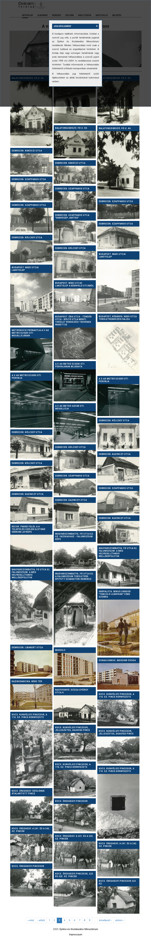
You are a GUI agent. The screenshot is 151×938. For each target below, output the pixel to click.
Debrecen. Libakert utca (27, 647)
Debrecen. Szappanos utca (29, 179)
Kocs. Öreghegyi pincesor (71, 801)
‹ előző (41, 920)
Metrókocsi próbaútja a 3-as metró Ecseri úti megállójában (30, 333)
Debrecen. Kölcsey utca (27, 237)
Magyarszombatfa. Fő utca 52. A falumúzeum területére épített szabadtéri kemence (74, 576)
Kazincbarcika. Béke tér (27, 681)
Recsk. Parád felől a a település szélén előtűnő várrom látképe (28, 529)
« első (31, 920)
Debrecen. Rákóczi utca (27, 150)
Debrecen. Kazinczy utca (115, 454)
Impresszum (75, 934)
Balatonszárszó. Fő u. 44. (115, 128)
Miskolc (60, 650)
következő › (105, 920)
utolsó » (119, 920)
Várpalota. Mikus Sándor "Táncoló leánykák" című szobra (115, 594)
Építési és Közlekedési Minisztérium (78, 929)
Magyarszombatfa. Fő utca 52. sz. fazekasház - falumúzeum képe (74, 536)
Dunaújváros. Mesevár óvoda (117, 660)
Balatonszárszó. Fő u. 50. (71, 128)
